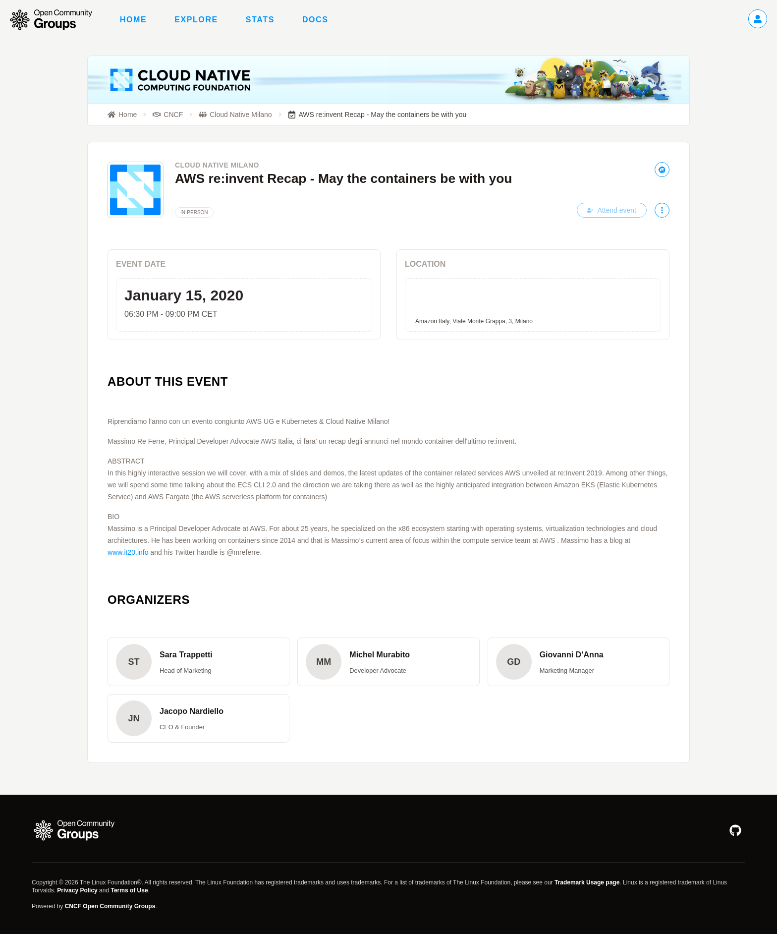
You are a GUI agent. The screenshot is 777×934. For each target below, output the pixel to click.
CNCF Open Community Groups (110, 906)
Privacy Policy (77, 890)
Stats (260, 19)
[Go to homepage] (56, 19)
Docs (315, 19)
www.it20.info (128, 552)
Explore (196, 19)
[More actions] (662, 210)
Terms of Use (129, 890)
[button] (198, 662)
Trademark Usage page (587, 882)
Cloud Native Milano (217, 165)
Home (133, 19)
